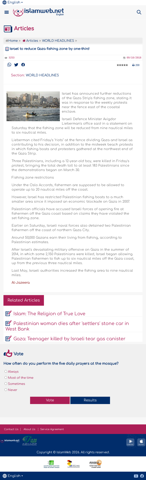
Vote (50, 400)
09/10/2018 (134, 57)
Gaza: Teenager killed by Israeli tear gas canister (69, 338)
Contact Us (11, 429)
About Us (30, 429)
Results (90, 400)
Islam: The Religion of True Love (49, 313)
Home (11, 41)
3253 (11, 57)
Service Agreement (52, 429)
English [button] (11, 2)
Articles (18, 29)
